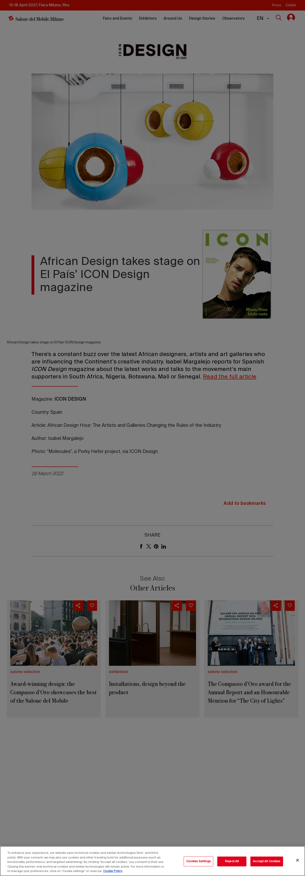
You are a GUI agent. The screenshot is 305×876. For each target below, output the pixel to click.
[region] (152, 861)
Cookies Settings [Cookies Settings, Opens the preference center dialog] (198, 861)
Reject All (232, 861)
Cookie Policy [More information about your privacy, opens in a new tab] (112, 871)
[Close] (297, 860)
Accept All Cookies (266, 861)
